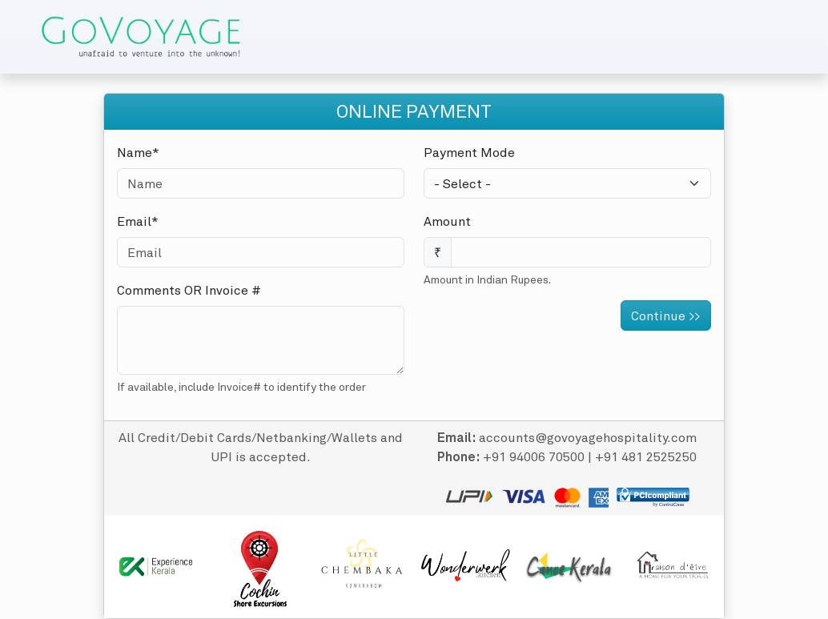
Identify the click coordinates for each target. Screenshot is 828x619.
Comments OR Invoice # (189, 290)
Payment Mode (469, 152)
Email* (138, 221)
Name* (138, 152)
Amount (447, 221)
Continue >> (666, 315)
